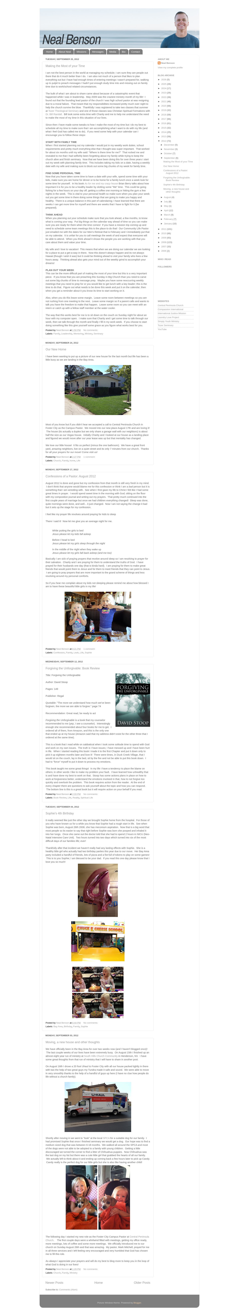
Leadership (66, 333)
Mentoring (79, 333)
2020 (164, 106)
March (167, 215)
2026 (164, 79)
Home (49, 51)
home (72, 460)
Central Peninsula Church (170, 305)
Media (112, 51)
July (166, 201)
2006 (164, 251)
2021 (164, 101)
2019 (164, 110)
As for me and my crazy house (101, 183)
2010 (164, 233)
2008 (164, 242)
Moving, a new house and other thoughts (73, 1042)
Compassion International (170, 309)
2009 (164, 237)
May (166, 206)
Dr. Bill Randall (54, 114)
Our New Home (56, 349)
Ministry (88, 333)
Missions (81, 51)
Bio (123, 51)
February (169, 219)
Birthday (68, 1026)
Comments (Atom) (68, 1289)
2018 (164, 114)
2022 (164, 97)
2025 (164, 84)
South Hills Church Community (101, 1056)
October (168, 153)
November (169, 149)
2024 (164, 88)
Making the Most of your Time (65, 66)
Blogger (137, 1303)
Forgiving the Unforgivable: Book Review (73, 668)
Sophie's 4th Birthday (60, 813)
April (166, 210)
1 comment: (89, 457)
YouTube (162, 329)
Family (56, 333)
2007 (164, 246)
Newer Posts (54, 1282)
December (169, 145)
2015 (164, 128)
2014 (164, 132)
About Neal (65, 51)
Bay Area (58, 1026)
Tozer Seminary (165, 325)
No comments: (91, 330)
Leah (76, 652)
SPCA (106, 1138)
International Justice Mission (172, 313)
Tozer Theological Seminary (63, 111)
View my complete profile (170, 67)
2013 (164, 136)
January (168, 223)
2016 (164, 123)
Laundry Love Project (168, 317)
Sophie (88, 652)
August (168, 197)
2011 (164, 229)
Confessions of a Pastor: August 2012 (71, 476)
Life (78, 460)
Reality (76, 797)
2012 (164, 141)
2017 (164, 119)
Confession (59, 652)
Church (57, 460)
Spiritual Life (87, 797)
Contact (135, 51)
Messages (98, 51)
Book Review (59, 797)
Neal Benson (168, 63)
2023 (164, 92)
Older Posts (142, 1282)
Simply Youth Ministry (168, 321)
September (170, 158)
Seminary (98, 333)
